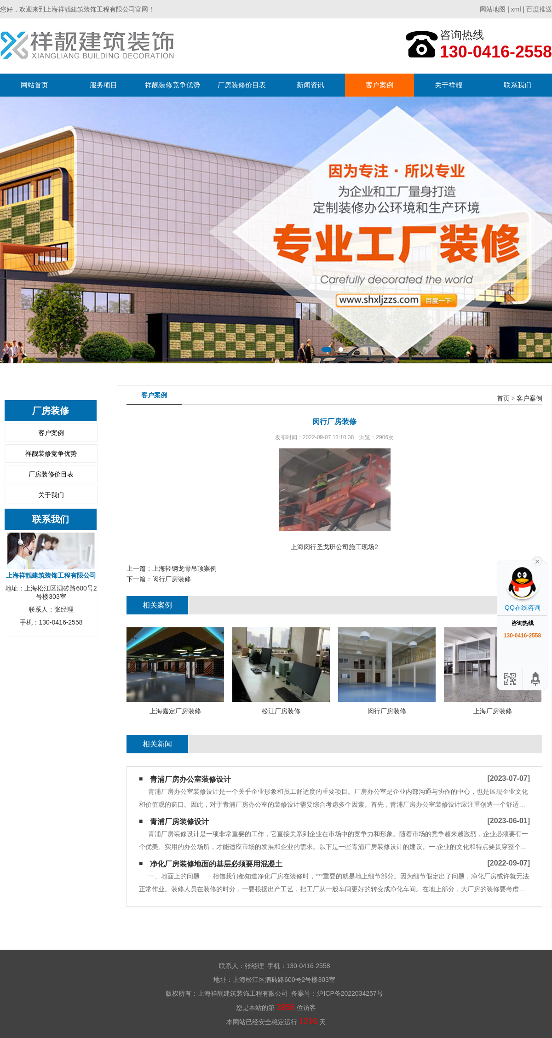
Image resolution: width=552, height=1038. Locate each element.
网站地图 (493, 9)
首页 (503, 398)
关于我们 (51, 495)
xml (516, 9)
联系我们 (517, 85)
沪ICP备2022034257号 (350, 993)
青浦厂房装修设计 (179, 822)
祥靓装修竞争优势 (172, 85)
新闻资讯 (310, 85)
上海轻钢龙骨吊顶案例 (184, 568)
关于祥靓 (448, 85)
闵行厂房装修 (171, 579)
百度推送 (539, 9)
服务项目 (103, 85)
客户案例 (379, 85)
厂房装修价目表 (242, 85)
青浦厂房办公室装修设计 (190, 779)
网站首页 (34, 85)
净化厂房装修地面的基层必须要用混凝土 (216, 864)
